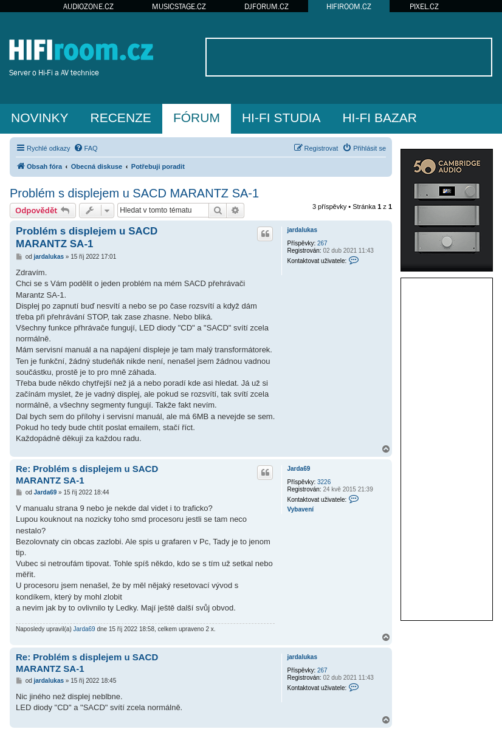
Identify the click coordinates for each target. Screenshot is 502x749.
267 (322, 243)
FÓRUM (196, 118)
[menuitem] (86, 148)
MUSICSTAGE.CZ (179, 6)
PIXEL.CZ (424, 6)
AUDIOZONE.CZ (88, 6)
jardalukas (302, 230)
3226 (324, 482)
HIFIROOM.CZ (348, 6)
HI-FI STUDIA (281, 118)
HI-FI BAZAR (379, 118)
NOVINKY (40, 118)
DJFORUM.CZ (266, 6)
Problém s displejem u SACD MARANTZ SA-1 (134, 193)
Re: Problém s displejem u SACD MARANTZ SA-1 (87, 474)
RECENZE (121, 118)
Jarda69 (298, 468)
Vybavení (300, 509)
